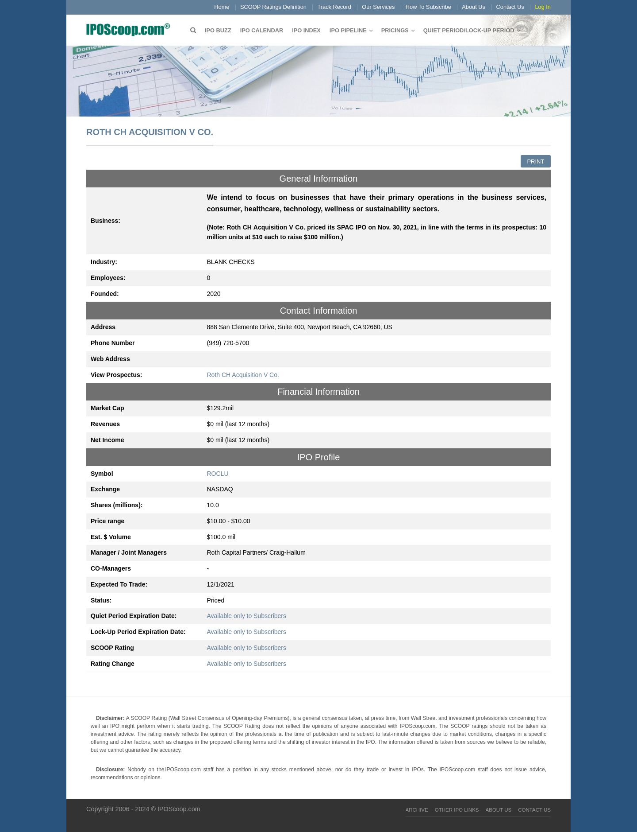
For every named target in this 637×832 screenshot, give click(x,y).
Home (221, 7)
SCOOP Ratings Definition (273, 7)
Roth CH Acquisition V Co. (243, 374)
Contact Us (510, 7)
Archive (417, 810)
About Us (473, 7)
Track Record (334, 7)
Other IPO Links (457, 810)
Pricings (395, 30)
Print (535, 161)
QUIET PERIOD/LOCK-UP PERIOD (468, 30)
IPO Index (306, 30)
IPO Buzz (218, 30)
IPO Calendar (261, 30)
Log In (543, 7)
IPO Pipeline (348, 30)
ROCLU (218, 473)
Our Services (378, 7)
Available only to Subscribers (247, 615)
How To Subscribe (428, 7)
